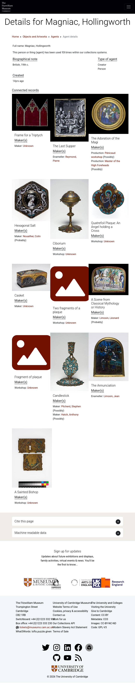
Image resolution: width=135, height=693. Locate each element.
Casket (19, 295)
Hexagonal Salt (25, 225)
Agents (55, 36)
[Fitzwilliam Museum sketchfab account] (89, 647)
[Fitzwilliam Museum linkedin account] (78, 647)
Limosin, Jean (112, 396)
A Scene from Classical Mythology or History (105, 303)
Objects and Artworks (35, 36)
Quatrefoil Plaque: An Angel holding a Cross (105, 227)
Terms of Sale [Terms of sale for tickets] (60, 631)
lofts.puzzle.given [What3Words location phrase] (41, 631)
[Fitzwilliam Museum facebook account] (67, 647)
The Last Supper (64, 146)
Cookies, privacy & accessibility (70, 611)
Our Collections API (64, 623)
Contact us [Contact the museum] (59, 615)
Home (15, 36)
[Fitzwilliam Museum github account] (57, 657)
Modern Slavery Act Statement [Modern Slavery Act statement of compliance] (70, 627)
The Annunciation (103, 385)
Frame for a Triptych (29, 135)
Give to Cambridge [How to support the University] (101, 611)
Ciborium (59, 243)
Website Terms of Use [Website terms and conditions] (65, 606)
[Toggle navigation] (128, 7)
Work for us (59, 619)
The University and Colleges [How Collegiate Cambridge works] (106, 602)
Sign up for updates (67, 551)
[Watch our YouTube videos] (67, 657)
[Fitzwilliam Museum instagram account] (57, 647)
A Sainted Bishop (26, 492)
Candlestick (61, 396)
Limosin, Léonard (109, 318)
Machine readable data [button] (30, 533)
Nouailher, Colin (32, 236)
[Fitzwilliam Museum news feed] (78, 657)
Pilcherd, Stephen (71, 406)
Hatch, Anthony (70, 414)
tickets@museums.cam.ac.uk (36, 627)
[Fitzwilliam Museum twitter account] (46, 647)
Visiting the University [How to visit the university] (103, 606)
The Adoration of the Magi (105, 140)
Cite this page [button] (24, 521)
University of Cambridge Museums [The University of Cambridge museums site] (72, 602)
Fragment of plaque (28, 377)
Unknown (28, 145)
